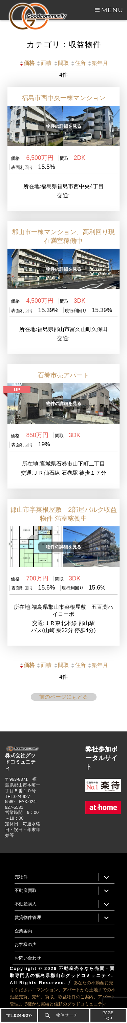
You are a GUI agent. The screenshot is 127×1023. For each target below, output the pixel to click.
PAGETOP (108, 1015)
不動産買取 (26, 890)
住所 (78, 63)
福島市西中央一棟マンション (63, 97)
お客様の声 (26, 944)
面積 (43, 63)
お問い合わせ (28, 957)
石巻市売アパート (63, 375)
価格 (27, 63)
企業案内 (23, 930)
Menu (112, 10)
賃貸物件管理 (28, 917)
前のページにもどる (63, 697)
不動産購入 (26, 903)
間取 (61, 63)
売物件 (21, 876)
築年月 (97, 63)
